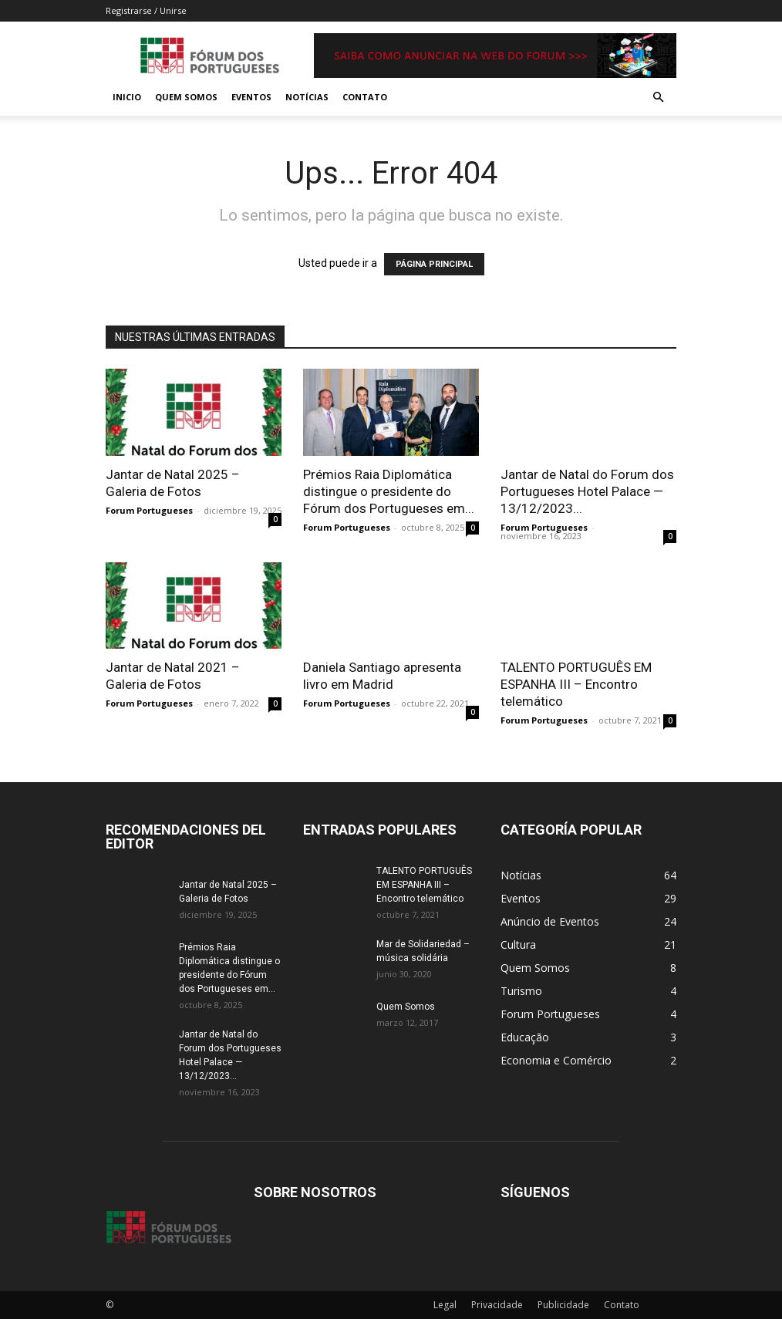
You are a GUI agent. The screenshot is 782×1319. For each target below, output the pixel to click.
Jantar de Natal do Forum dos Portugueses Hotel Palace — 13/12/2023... (587, 491)
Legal (445, 1304)
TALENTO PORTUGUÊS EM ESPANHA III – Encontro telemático (576, 684)
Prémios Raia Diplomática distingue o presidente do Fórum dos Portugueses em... (388, 491)
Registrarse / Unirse (146, 10)
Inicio (127, 97)
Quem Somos (186, 97)
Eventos (251, 97)
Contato (364, 97)
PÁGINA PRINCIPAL (434, 264)
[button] (657, 97)
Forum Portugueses (149, 510)
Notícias (307, 97)
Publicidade (563, 1304)
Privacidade (497, 1304)
